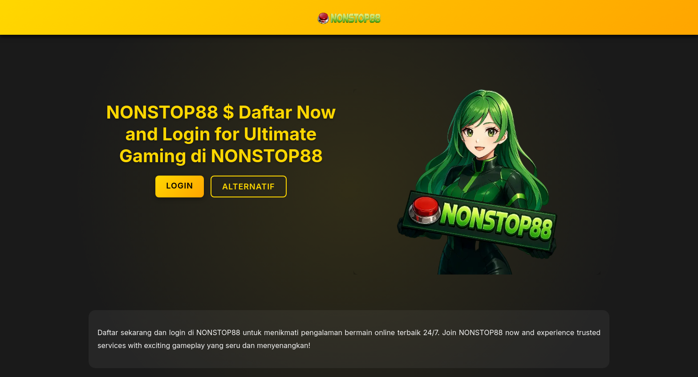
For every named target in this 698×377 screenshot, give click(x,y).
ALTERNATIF (248, 186)
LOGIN (179, 185)
